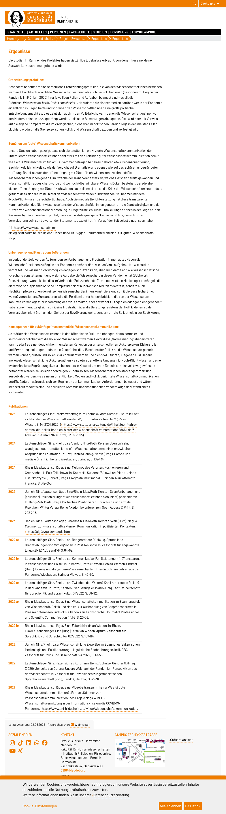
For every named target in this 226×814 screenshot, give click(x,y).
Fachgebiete (79, 32)
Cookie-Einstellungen (40, 806)
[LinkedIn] (29, 743)
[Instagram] (12, 743)
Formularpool (144, 32)
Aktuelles (38, 32)
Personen (58, 32)
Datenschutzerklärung (111, 795)
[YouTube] (12, 751)
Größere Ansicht (181, 740)
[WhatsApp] (37, 743)
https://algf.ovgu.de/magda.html (48, 531)
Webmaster (80, 724)
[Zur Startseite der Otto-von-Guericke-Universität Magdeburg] (30, 19)
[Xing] (20, 751)
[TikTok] (20, 743)
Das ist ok (192, 806)
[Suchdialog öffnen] (194, 3)
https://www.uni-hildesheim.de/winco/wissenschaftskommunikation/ (90, 708)
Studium (100, 32)
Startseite (17, 32)
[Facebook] (45, 743)
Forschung (119, 32)
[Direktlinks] (210, 3)
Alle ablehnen (170, 806)
